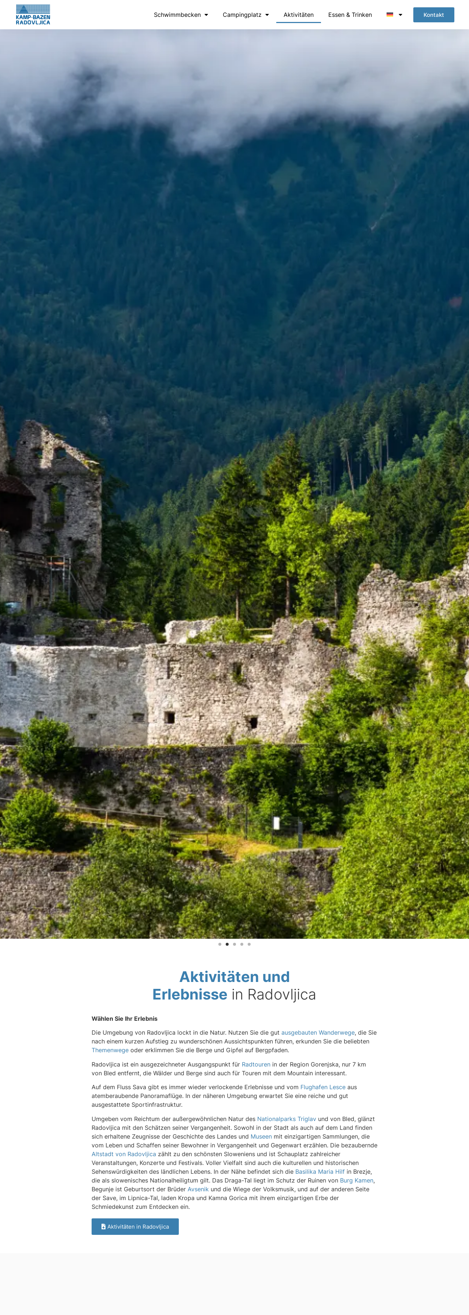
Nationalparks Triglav (286, 1118)
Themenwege (110, 1050)
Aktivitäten (299, 14)
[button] (219, 944)
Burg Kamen (356, 1180)
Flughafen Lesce (323, 1087)
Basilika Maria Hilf (320, 1171)
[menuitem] (394, 14)
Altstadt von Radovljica (124, 1154)
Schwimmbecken (181, 14)
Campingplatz (246, 14)
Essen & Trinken (350, 14)
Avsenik (198, 1189)
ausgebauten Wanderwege (318, 1032)
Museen (261, 1136)
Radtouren (256, 1064)
